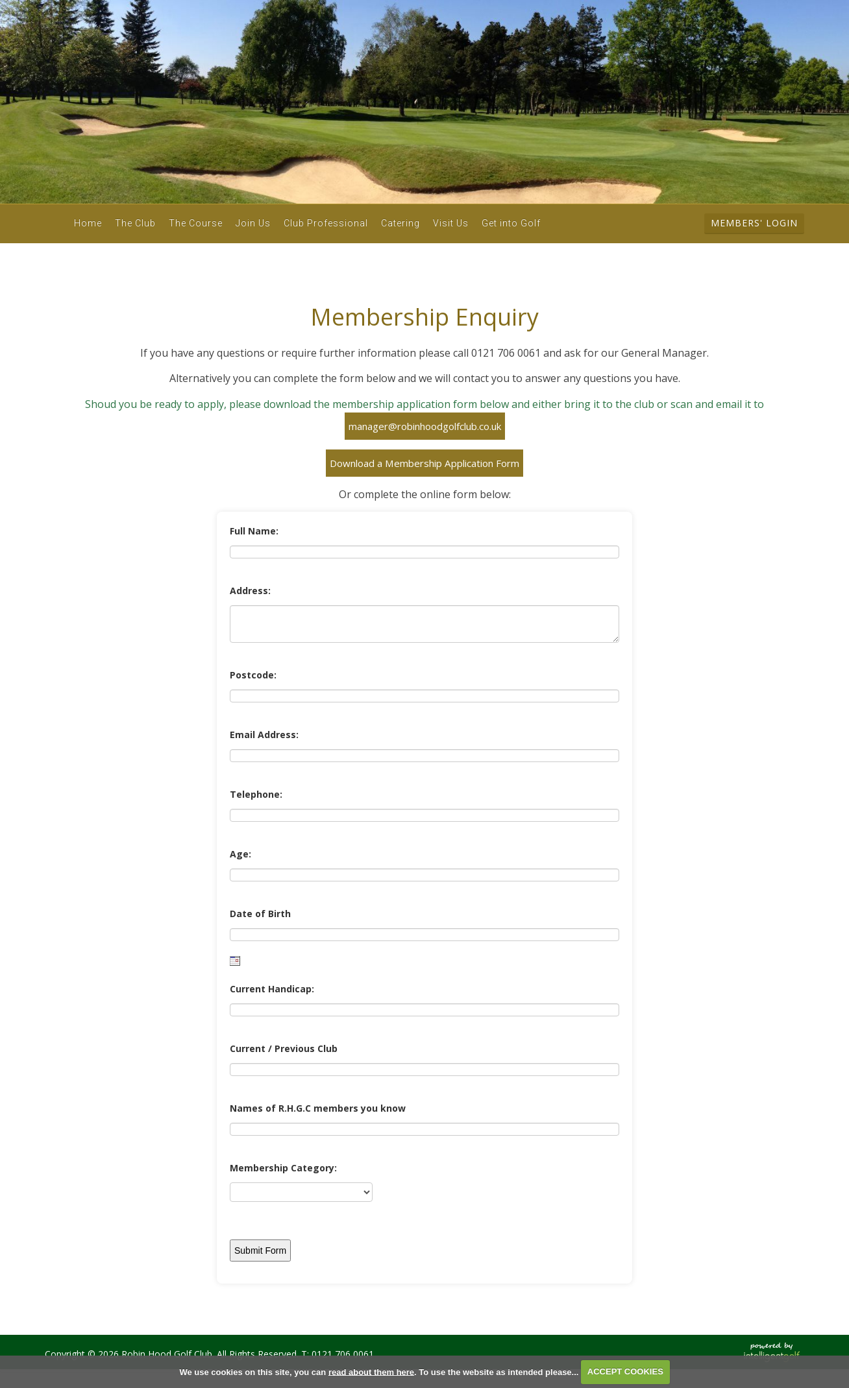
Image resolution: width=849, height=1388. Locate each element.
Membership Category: (283, 1168)
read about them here (371, 1371)
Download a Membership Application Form (424, 463)
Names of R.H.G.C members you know (318, 1108)
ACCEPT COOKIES (625, 1371)
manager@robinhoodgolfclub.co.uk (425, 426)
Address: (250, 590)
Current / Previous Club (284, 1048)
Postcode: (253, 675)
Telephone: (256, 794)
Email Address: (264, 734)
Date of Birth (260, 913)
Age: (240, 854)
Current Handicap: (272, 989)
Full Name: (254, 531)
